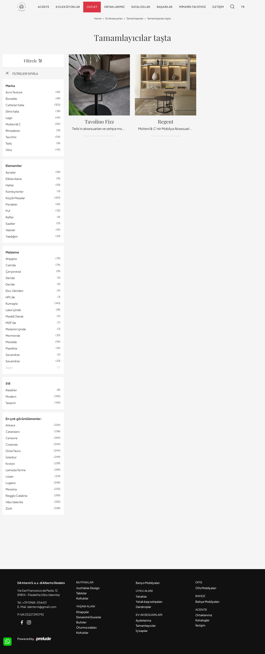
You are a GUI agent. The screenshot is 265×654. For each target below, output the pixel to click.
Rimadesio (13, 130)
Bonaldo (11, 98)
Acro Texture (14, 92)
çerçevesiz (13, 271)
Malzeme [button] (12, 252)
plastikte (11, 348)
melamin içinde (16, 329)
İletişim (218, 6)
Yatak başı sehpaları (149, 601)
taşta (9, 367)
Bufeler (81, 622)
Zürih (9, 508)
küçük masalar (15, 198)
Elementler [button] (14, 166)
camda (11, 265)
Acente (43, 6)
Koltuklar (82, 598)
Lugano (11, 483)
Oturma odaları (86, 627)
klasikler (11, 390)
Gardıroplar (143, 607)
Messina (11, 489)
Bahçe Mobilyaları (207, 601)
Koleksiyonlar (68, 6)
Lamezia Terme (16, 470)
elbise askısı (14, 179)
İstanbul (11, 457)
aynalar (11, 172)
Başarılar (164, 6)
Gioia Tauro (13, 451)
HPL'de (10, 297)
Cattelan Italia (15, 105)
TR (242, 6)
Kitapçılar (82, 612)
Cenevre (12, 438)
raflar (10, 217)
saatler (10, 223)
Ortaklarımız (114, 6)
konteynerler (15, 191)
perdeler (12, 204)
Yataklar (141, 596)
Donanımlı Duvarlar (88, 617)
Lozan (9, 476)
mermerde (13, 335)
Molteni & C (13, 124)
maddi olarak (15, 316)
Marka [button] (10, 86)
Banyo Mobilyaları (148, 583)
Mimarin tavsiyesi (192, 6)
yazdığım (12, 236)
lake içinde (13, 310)
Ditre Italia (12, 111)
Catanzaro (13, 431)
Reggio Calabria (16, 495)
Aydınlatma (143, 620)
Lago (9, 118)
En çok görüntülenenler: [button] (24, 419)
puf (8, 211)
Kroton (10, 463)
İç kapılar (142, 631)
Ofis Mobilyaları (205, 588)
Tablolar (81, 593)
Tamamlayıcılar (134, 18)
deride (10, 278)
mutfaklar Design (88, 588)
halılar (10, 185)
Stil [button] (8, 383)
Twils (9, 143)
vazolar (10, 230)
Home (97, 18)
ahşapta (11, 258)
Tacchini (11, 137)
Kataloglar (140, 6)
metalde (11, 342)
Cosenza (12, 444)
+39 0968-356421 (34, 602)
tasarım (11, 403)
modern (11, 396)
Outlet (92, 6)
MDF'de (11, 323)
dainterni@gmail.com (41, 607)
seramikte (13, 355)
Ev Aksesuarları (113, 18)
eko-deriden (14, 291)
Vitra (9, 150)
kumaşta (12, 303)
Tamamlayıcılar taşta (159, 18)
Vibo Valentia (14, 502)
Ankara (10, 425)
